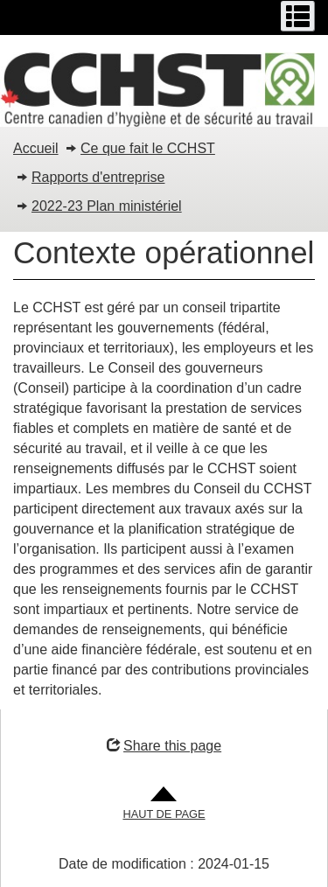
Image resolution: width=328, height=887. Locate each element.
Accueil (36, 148)
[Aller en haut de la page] (163, 804)
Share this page (164, 745)
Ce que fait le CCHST (147, 148)
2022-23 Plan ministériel (106, 206)
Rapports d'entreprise (97, 177)
